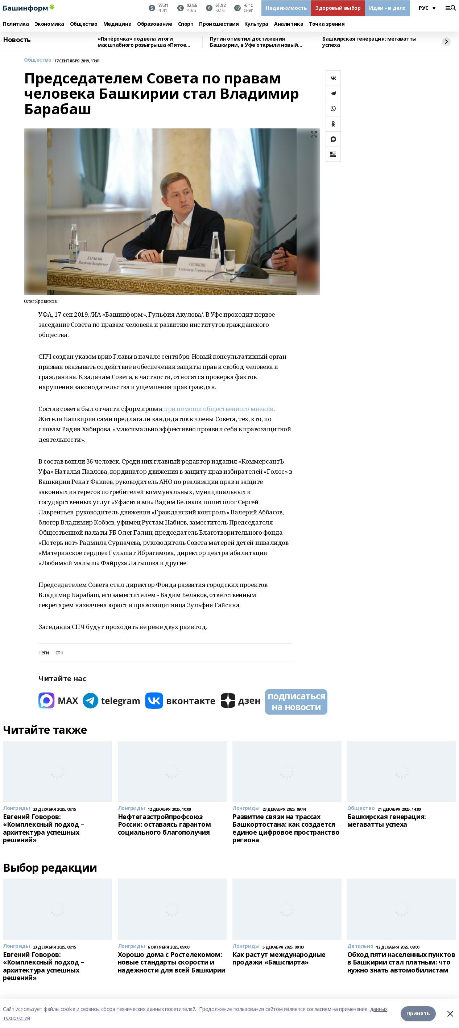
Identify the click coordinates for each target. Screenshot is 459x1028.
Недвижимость (286, 7)
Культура (256, 24)
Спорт (186, 24)
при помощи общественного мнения (218, 408)
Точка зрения (326, 24)
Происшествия (219, 24)
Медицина (117, 24)
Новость (17, 40)
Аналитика (288, 24)
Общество (84, 24)
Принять (418, 1013)
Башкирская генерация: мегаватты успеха (369, 42)
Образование (154, 24)
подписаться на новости (296, 701)
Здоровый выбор (337, 7)
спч (59, 653)
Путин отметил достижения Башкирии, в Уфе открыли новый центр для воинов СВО (254, 42)
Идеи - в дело (387, 7)
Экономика (49, 24)
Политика (16, 24)
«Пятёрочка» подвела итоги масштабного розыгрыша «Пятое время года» (142, 42)
